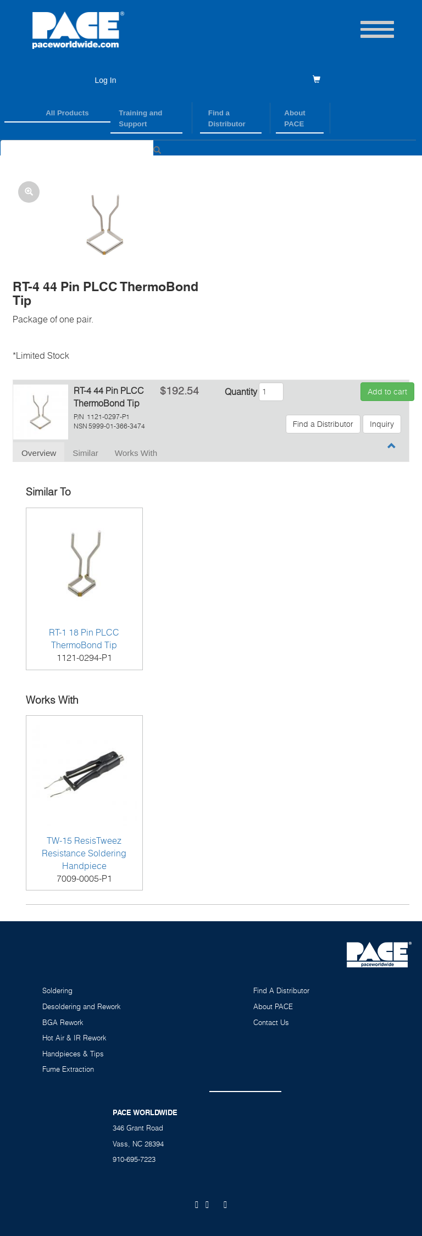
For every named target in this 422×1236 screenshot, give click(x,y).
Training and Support (140, 118)
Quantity (241, 391)
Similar (85, 453)
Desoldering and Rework (81, 1006)
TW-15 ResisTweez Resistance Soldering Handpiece (84, 853)
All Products (67, 113)
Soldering (57, 990)
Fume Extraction (68, 1069)
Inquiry (382, 423)
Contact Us (271, 1022)
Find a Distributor (227, 118)
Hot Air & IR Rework (74, 1037)
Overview (38, 453)
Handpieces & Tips (73, 1053)
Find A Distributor (281, 990)
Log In (105, 80)
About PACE (294, 118)
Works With (136, 453)
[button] (108, 226)
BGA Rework (63, 1022)
